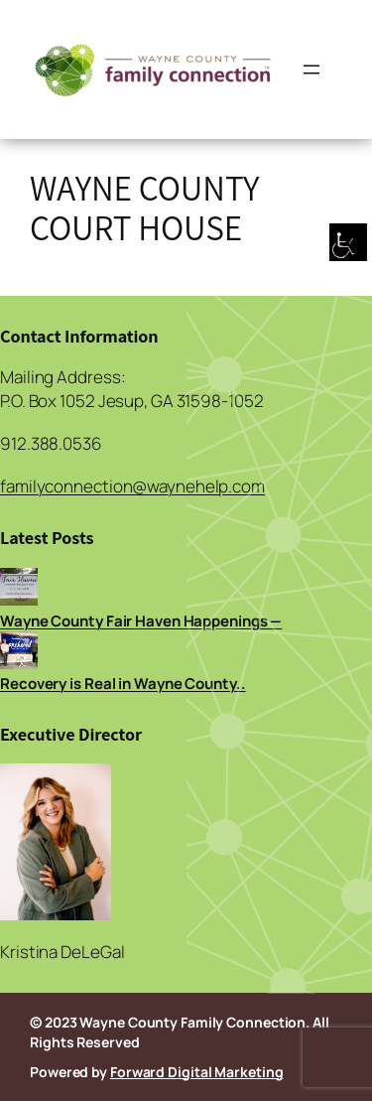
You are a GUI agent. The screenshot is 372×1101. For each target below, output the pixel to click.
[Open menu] (311, 69)
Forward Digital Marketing (197, 1071)
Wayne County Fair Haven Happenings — (141, 621)
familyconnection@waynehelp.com (132, 486)
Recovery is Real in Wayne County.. (123, 683)
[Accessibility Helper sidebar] (348, 243)
